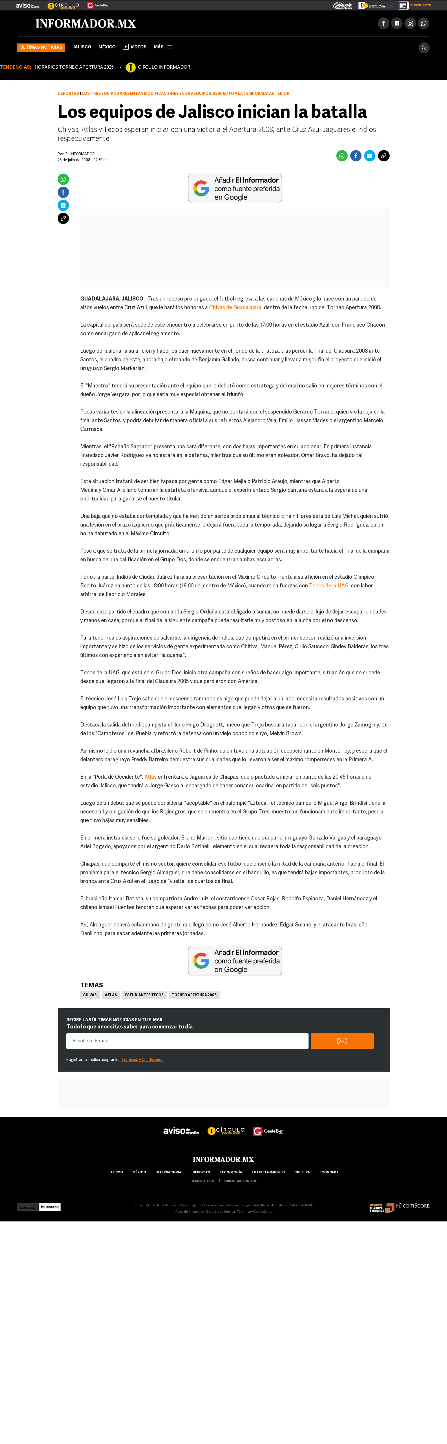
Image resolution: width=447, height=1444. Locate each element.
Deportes (68, 94)
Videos (135, 47)
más (163, 47)
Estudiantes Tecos (144, 995)
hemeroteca (202, 1181)
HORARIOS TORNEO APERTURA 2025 (74, 67)
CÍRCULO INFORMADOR (164, 67)
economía (329, 1172)
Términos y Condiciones (142, 1060)
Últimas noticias (41, 47)
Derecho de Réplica (220, 1212)
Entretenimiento (268, 1172)
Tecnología (231, 1172)
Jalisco (81, 47)
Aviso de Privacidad (189, 1212)
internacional (169, 1172)
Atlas (150, 777)
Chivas (90, 995)
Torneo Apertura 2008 (194, 995)
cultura (302, 1172)
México (107, 47)
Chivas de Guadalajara (235, 308)
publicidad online (240, 1181)
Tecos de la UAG (329, 586)
